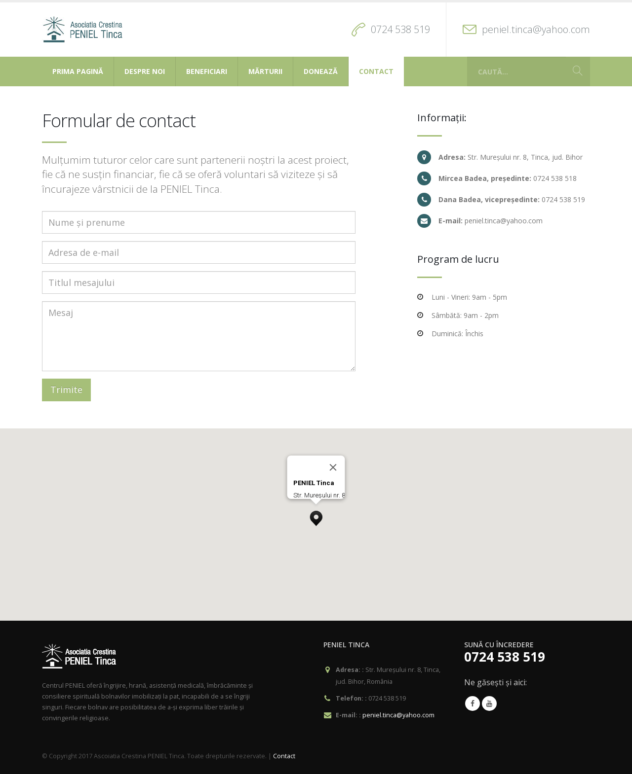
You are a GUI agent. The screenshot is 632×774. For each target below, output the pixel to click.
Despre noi (144, 71)
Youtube (489, 703)
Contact (376, 71)
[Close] (333, 467)
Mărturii (265, 71)
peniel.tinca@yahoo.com (536, 29)
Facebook (472, 703)
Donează (321, 71)
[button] (316, 515)
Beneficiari (206, 71)
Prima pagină (77, 71)
